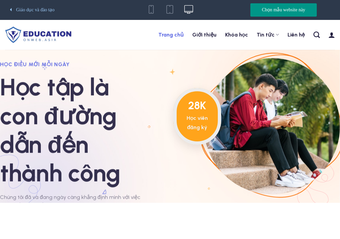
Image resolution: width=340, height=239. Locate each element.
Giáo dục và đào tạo (32, 9)
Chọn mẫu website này (283, 9)
